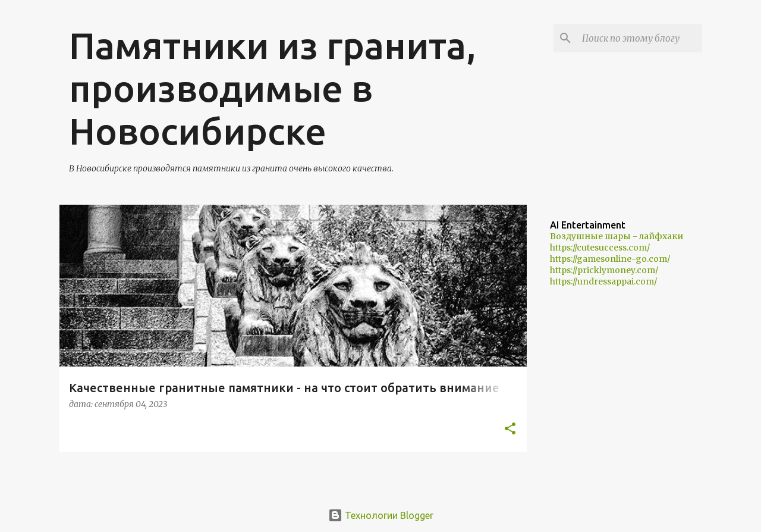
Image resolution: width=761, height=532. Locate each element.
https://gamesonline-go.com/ (610, 259)
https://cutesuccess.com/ (600, 247)
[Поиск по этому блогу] (639, 38)
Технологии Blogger (380, 515)
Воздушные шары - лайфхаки (616, 236)
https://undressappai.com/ (603, 281)
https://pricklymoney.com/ (604, 270)
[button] (510, 429)
